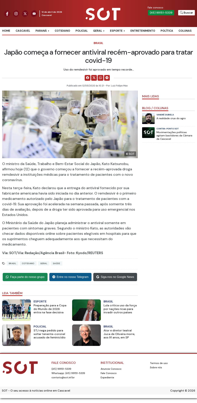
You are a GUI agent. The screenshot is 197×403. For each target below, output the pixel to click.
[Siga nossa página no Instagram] (16, 13)
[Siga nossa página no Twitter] (25, 13)
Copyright (177, 390)
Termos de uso (159, 363)
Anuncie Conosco (111, 368)
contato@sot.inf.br (63, 377)
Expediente (107, 377)
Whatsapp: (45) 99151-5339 (68, 373)
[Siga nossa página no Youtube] (34, 13)
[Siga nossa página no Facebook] (7, 13)
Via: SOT (9, 253)
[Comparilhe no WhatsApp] (100, 78)
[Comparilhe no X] (94, 78)
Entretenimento (142, 31)
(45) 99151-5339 (161, 12)
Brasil (98, 43)
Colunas (185, 31)
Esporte (116, 31)
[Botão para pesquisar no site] (186, 12)
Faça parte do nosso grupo (25, 277)
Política (167, 31)
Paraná (41, 31)
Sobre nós (156, 367)
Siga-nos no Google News (115, 277)
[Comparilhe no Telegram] (107, 78)
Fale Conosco (109, 373)
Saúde (56, 263)
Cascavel (23, 31)
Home (6, 31)
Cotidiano (62, 31)
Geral (97, 31)
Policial (82, 31)
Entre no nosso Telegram (70, 277)
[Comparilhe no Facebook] (87, 78)
